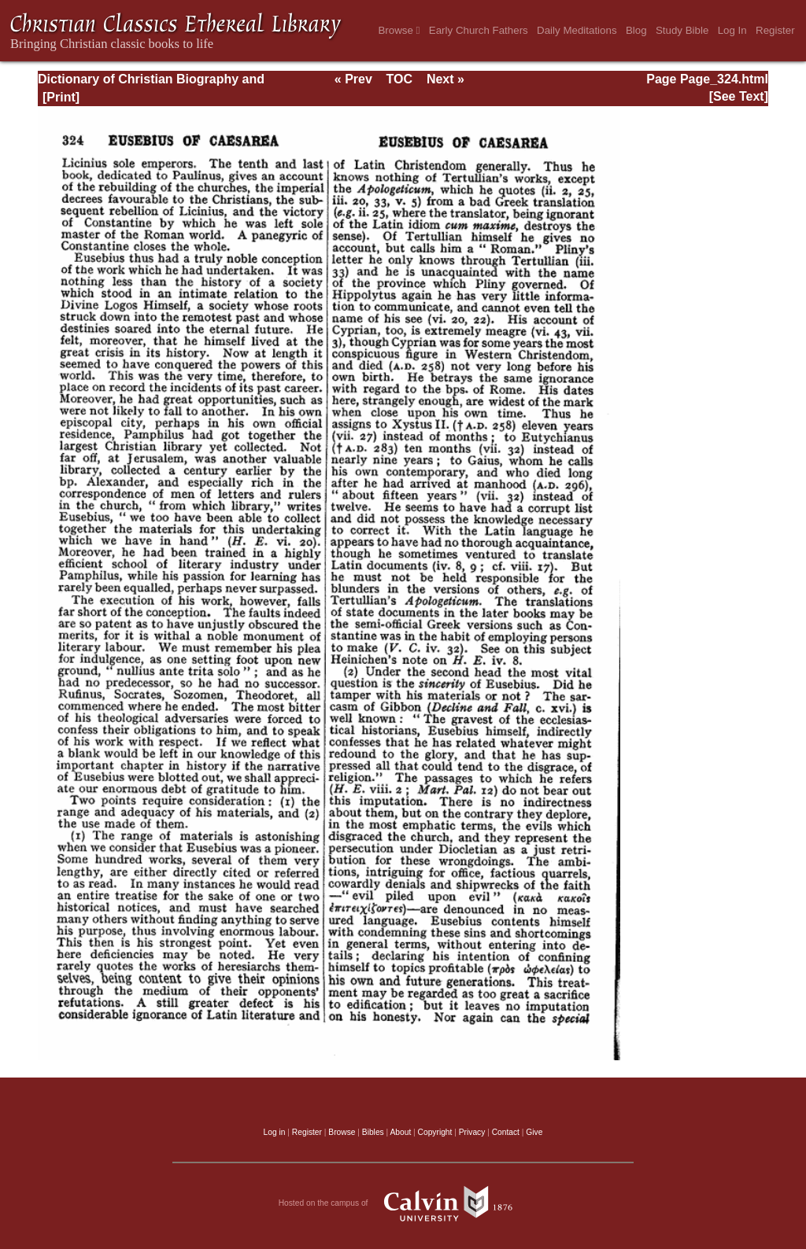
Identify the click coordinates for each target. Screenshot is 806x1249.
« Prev (353, 79)
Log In (732, 30)
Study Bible (682, 30)
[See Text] (738, 96)
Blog (636, 30)
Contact (505, 1132)
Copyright (435, 1132)
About (400, 1132)
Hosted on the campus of (403, 1203)
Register (775, 30)
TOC (399, 79)
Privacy (472, 1132)
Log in (275, 1132)
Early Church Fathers (478, 30)
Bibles (373, 1132)
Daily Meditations (576, 30)
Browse (399, 30)
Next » (445, 79)
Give (534, 1132)
